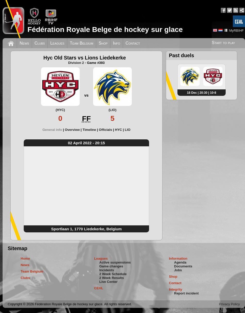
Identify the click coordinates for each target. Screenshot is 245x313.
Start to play (223, 42)
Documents (183, 266)
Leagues (57, 43)
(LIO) (112, 110)
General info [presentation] (52, 130)
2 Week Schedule (113, 274)
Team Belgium (81, 43)
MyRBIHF (236, 30)
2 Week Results (111, 278)
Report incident (186, 293)
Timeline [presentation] (89, 130)
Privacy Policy (229, 304)
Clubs (40, 43)
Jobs (178, 270)
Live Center (108, 282)
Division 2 (76, 63)
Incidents (106, 270)
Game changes (111, 266)
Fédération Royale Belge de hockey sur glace (105, 29)
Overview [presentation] (72, 130)
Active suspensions (115, 262)
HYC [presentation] (118, 130)
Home (25, 258)
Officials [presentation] (105, 130)
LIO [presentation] (127, 130)
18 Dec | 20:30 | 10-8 (201, 93)
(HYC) (60, 110)
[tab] (54, 130)
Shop (103, 43)
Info (116, 43)
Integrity (175, 289)
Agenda (180, 262)
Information (178, 258)
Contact (133, 43)
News (24, 43)
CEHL (98, 288)
